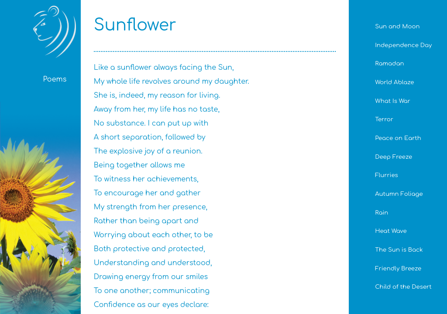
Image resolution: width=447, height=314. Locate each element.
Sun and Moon (397, 26)
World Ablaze (394, 82)
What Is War (392, 101)
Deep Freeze (393, 157)
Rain (381, 212)
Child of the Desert (403, 286)
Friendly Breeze (398, 268)
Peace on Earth (398, 138)
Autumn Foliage (399, 194)
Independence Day (403, 45)
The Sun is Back (399, 249)
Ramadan (389, 63)
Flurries (386, 175)
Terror (384, 119)
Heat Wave (390, 231)
